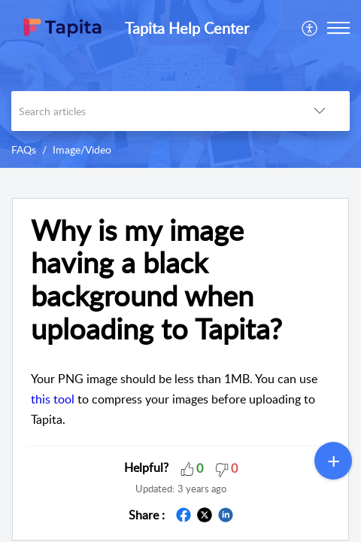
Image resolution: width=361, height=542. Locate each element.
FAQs (23, 149)
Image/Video (82, 149)
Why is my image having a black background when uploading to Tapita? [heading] (156, 280)
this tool (52, 399)
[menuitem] (310, 28)
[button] (310, 28)
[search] (150, 111)
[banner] (180, 84)
